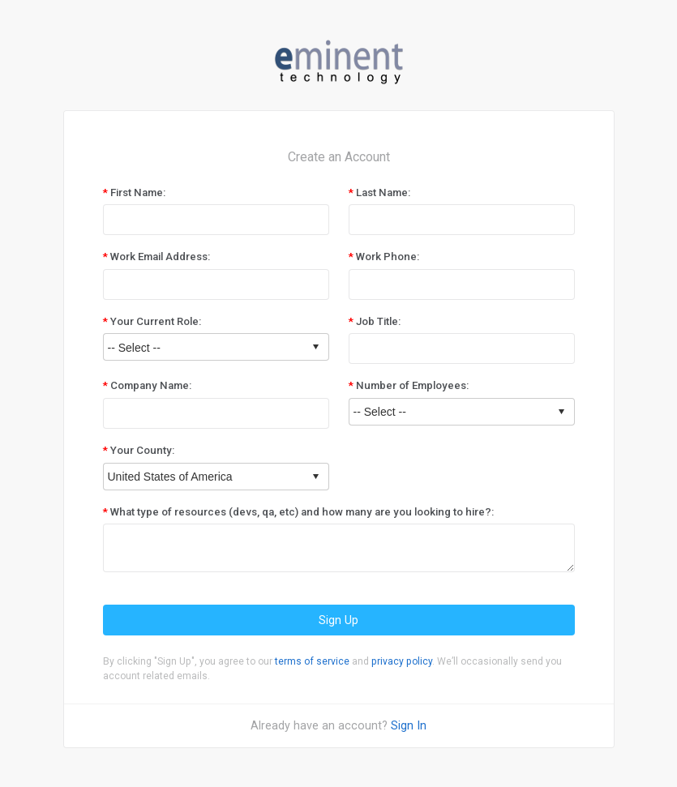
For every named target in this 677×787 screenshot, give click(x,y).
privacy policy (401, 661)
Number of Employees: (412, 385)
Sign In (408, 725)
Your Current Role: (155, 321)
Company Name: (150, 385)
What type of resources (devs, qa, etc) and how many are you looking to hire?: (302, 512)
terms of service (312, 661)
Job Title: (378, 321)
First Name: (137, 192)
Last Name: (383, 192)
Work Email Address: (160, 256)
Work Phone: (387, 256)
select (315, 347)
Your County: (142, 450)
